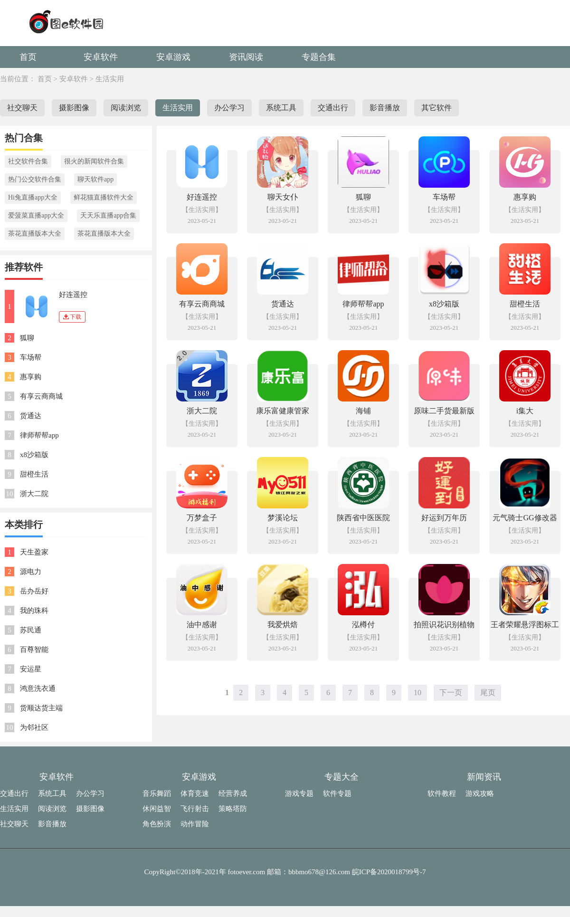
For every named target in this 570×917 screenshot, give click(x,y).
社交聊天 (22, 108)
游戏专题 (299, 793)
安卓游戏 (173, 57)
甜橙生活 (34, 474)
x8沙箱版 (34, 454)
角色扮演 (156, 824)
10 (417, 692)
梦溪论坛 (282, 518)
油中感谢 (202, 625)
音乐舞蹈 (156, 793)
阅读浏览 (126, 108)
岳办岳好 (34, 591)
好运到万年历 (444, 518)
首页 (28, 57)
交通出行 (333, 108)
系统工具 (281, 108)
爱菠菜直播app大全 (36, 215)
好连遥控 (73, 294)
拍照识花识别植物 (444, 625)
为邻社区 (34, 727)
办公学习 (229, 108)
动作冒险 (194, 824)
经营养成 (232, 793)
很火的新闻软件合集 (94, 161)
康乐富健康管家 (282, 411)
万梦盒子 (202, 518)
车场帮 (30, 357)
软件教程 (442, 793)
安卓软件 (101, 57)
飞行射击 (194, 808)
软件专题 (337, 793)
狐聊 (27, 338)
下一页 (450, 692)
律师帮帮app (39, 435)
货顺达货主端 (41, 708)
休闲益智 (156, 808)
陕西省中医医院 (363, 518)
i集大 (524, 411)
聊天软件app (95, 179)
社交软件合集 (28, 161)
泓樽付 (363, 625)
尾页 (487, 692)
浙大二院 (34, 493)
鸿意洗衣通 (38, 688)
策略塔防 (232, 808)
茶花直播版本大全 (34, 233)
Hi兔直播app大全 (32, 197)
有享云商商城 (41, 396)
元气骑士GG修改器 (525, 518)
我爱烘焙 (282, 625)
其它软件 (436, 108)
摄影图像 (74, 108)
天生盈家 (34, 552)
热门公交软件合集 (34, 179)
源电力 (30, 571)
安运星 (30, 669)
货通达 (30, 416)
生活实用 (109, 79)
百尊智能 (34, 649)
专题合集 (319, 57)
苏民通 (30, 630)
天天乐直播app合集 (108, 215)
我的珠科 (34, 610)
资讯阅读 (246, 57)
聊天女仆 (282, 197)
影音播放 (385, 108)
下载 (72, 317)
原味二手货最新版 (444, 411)
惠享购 (30, 377)
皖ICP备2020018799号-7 (389, 872)
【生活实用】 (202, 209)
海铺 (363, 411)
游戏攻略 (480, 793)
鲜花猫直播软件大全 (103, 197)
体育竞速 (194, 793)
